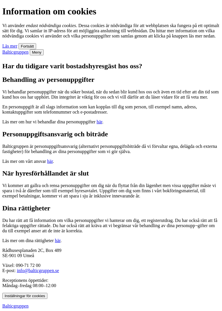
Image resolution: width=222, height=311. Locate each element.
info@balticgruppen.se (38, 270)
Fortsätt (27, 46)
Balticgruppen (15, 52)
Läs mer (9, 46)
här (99, 121)
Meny (37, 52)
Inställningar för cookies (25, 296)
